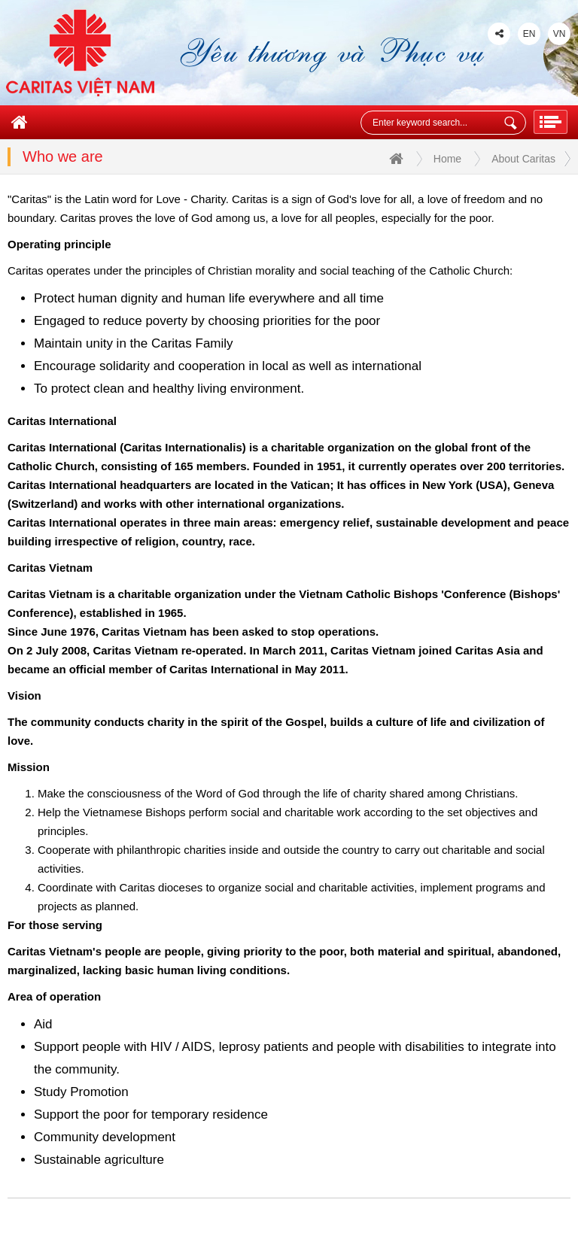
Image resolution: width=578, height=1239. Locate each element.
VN (559, 34)
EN (529, 34)
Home (425, 160)
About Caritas (523, 159)
